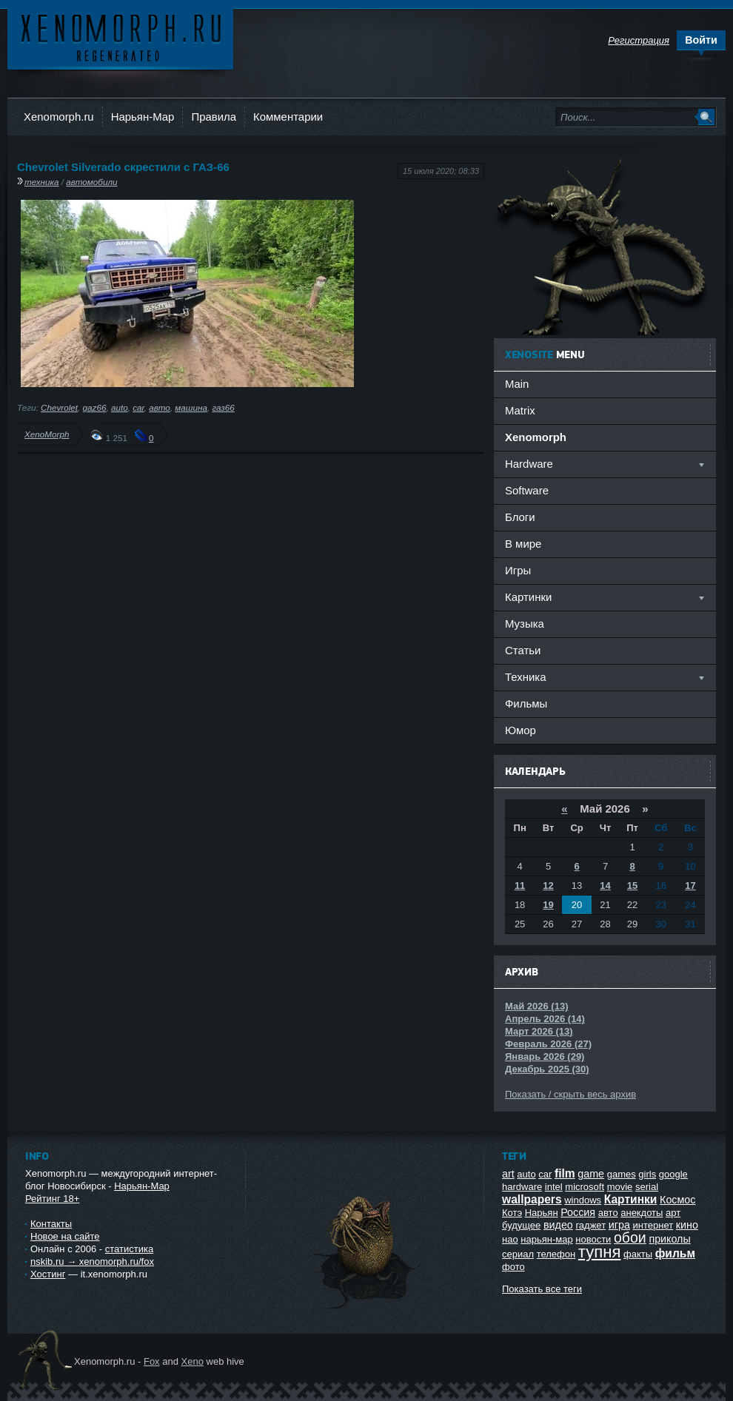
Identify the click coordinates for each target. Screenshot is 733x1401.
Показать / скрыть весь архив (570, 1094)
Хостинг (47, 1274)
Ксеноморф (120, 37)
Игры (518, 570)
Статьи (522, 650)
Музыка (524, 623)
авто (159, 407)
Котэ (512, 1212)
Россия (577, 1212)
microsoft (584, 1186)
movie (620, 1186)
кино (687, 1225)
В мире (523, 543)
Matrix (520, 410)
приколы (669, 1239)
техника (41, 182)
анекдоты (641, 1212)
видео (558, 1225)
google (673, 1174)
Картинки (630, 1199)
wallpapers (532, 1199)
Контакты (51, 1223)
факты (637, 1254)
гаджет (590, 1225)
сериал (518, 1254)
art (508, 1174)
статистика (129, 1248)
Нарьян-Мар (143, 116)
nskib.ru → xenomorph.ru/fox (92, 1261)
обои (630, 1237)
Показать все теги (542, 1288)
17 (690, 885)
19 (548, 904)
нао (510, 1239)
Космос (677, 1200)
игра (619, 1225)
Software (527, 490)
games (621, 1174)
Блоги (520, 517)
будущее (521, 1225)
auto (119, 407)
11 (520, 885)
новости (593, 1239)
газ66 (223, 407)
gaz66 (95, 407)
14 (605, 885)
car (138, 407)
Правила (213, 116)
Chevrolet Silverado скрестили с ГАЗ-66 (123, 167)
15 (632, 885)
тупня (599, 1252)
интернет (653, 1225)
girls (647, 1174)
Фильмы (526, 703)
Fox (152, 1361)
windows (582, 1200)
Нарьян (541, 1212)
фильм (675, 1253)
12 (548, 885)
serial (646, 1186)
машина (191, 407)
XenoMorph (46, 434)
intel (554, 1186)
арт (673, 1212)
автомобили (91, 182)
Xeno (192, 1361)
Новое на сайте (65, 1236)
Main (517, 383)
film (565, 1173)
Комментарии (288, 116)
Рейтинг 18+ (52, 1198)
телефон (556, 1254)
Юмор (520, 730)
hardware (522, 1186)
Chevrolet (59, 407)
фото (513, 1266)
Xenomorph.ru (59, 116)
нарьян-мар (546, 1239)
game (591, 1174)
